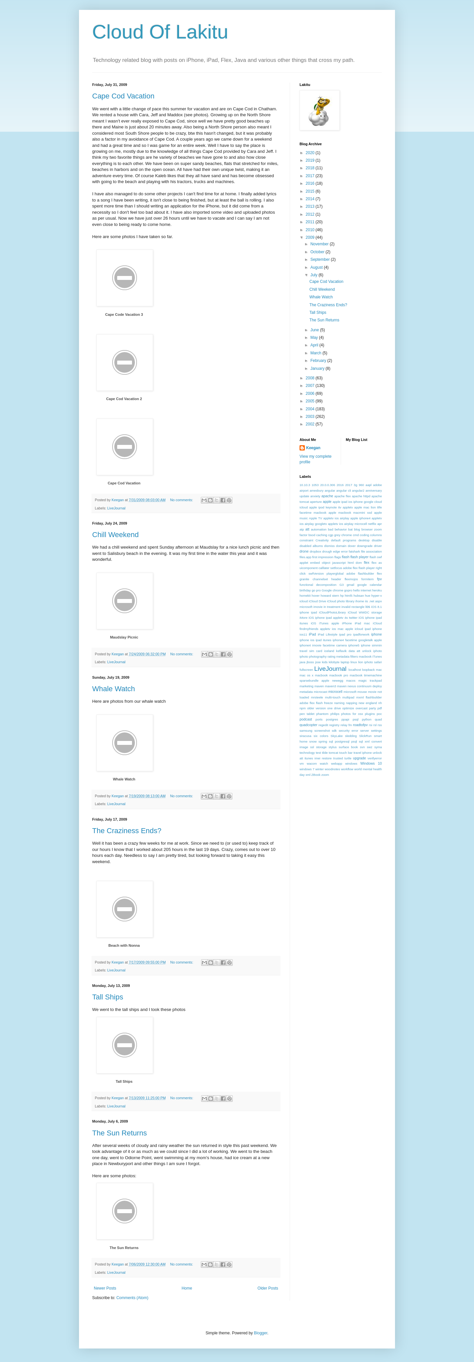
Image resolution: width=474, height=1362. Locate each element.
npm (303, 708)
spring (323, 741)
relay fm (346, 725)
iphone (376, 634)
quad (378, 719)
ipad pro (345, 634)
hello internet (362, 590)
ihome (360, 601)
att (307, 529)
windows (351, 763)
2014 (311, 199)
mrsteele (317, 697)
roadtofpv (360, 725)
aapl (369, 485)
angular (330, 490)
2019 (311, 160)
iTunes (377, 656)
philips (334, 714)
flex (366, 562)
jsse (318, 662)
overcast (361, 708)
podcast (306, 719)
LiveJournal (116, 508)
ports (319, 719)
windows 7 (307, 769)
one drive (334, 708)
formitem (367, 579)
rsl (375, 725)
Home (187, 1288)
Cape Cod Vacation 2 (124, 399)
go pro (316, 590)
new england (367, 703)
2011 (311, 222)
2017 (311, 176)
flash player (359, 557)
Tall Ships (107, 997)
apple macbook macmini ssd (350, 512)
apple (327, 502)
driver (378, 546)
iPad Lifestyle (327, 634)
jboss (310, 662)
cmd (356, 535)
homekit (305, 595)
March (316, 353)
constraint (306, 540)
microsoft (350, 692)
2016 (311, 183)
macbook (321, 675)
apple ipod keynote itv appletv (331, 507)
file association (371, 551)
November (320, 244)
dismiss (329, 546)
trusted (338, 758)
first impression (322, 557)
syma (378, 747)
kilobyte (334, 662)
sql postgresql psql (343, 741)
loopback (368, 669)
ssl (312, 747)
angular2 (358, 490)
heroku (377, 590)
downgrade (364, 546)
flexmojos (351, 579)
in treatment (332, 607)
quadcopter (308, 725)
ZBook (316, 774)
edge (336, 551)
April (314, 345)
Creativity (322, 540)
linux (354, 662)
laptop (345, 662)
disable (377, 540)
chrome (346, 535)
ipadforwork (361, 634)
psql (355, 719)
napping (351, 703)
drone (304, 551)
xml (307, 774)
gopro (348, 590)
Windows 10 (371, 763)
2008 (311, 378)
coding (364, 535)
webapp (336, 763)
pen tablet (307, 714)
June (315, 330)
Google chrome (332, 590)
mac (379, 669)
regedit (323, 725)
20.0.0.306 (327, 485)
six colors (321, 736)
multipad (348, 697)
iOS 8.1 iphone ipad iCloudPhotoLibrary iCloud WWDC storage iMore (341, 612)
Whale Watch (113, 689)
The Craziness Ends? (126, 831)
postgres (332, 719)
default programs (343, 540)
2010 (311, 230)
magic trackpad (370, 680)
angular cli (343, 490)
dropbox (315, 551)
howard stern (330, 595)
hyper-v (376, 595)
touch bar (345, 752)
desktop (364, 540)
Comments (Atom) (132, 1297)
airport (304, 490)
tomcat (333, 752)
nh (380, 703)
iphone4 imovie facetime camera (323, 645)
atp (302, 529)
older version (316, 708)
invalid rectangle (352, 607)
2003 (311, 416)
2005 (311, 401)
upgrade (359, 758)
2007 (311, 385)
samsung (306, 730)
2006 (311, 393)
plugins (370, 714)
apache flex (342, 496)
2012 (311, 214)
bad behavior (337, 529)
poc (379, 714)
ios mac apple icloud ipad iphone (357, 629)
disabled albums (311, 546)
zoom (325, 774)
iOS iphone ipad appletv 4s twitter (333, 617)
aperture (316, 502)
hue (367, 595)
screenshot (322, 730)
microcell (336, 692)
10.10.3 (305, 485)
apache (327, 496)
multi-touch (332, 697)
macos (350, 680)
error (344, 551)
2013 (311, 206)
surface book (348, 747)
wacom (312, 763)
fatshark (354, 551)
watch (324, 763)
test (318, 752)
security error (348, 730)
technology (307, 752)
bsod (311, 535)
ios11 (303, 634)
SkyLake (336, 736)
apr (379, 524)
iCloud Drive (317, 601)
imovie (318, 607)
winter (319, 769)
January (318, 368)
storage (321, 747)
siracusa (305, 736)
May (314, 337)
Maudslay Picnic (124, 637)
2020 (311, 152)
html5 (348, 595)
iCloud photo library (341, 601)
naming (339, 703)
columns (376, 535)
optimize (348, 708)
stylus (333, 747)
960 (361, 485)
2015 (311, 191)
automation (318, 529)
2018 (311, 168)
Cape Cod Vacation (123, 96)
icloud (304, 601)
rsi (370, 725)
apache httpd (361, 496)
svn (362, 747)
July (314, 275)
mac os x (306, 675)
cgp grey (334, 535)
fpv (379, 579)
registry (334, 725)
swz (369, 747)
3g (355, 485)
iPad (312, 634)
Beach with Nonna (124, 945)
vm (302, 763)
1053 (315, 485)
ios (367, 607)
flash (346, 557)
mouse (362, 692)
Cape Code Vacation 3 (124, 314)
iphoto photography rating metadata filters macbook (336, 656)
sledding (351, 736)
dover (352, 546)
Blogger (260, 1333)
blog (357, 529)
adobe (377, 485)
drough (327, 551)
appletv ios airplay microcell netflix (352, 524)
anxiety (315, 496)
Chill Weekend (115, 535)
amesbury (317, 490)
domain (341, 546)
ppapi (345, 719)
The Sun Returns (119, 1133)
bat (350, 529)
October (318, 252)
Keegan (313, 448)
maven (319, 686)
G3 (341, 584)
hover (316, 595)
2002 (311, 424)
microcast (320, 692)
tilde (325, 752)
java (302, 662)
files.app (305, 557)
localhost (355, 669)
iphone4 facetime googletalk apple (357, 640)
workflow (347, 769)
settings (376, 730)
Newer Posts (105, 1288)
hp (342, 595)
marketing (306, 686)
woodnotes (332, 769)
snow (313, 741)
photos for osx (352, 714)
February (318, 360)
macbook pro (338, 675)
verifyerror (375, 758)
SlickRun (365, 736)
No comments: (182, 500)
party (372, 708)
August (317, 267)
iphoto (377, 651)
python (366, 719)
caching (321, 535)
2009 (311, 237)
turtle (347, 758)
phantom (322, 714)
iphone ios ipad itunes (315, 640)
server (364, 730)
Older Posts (267, 1288)
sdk (334, 730)
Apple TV (315, 518)
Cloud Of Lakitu (160, 32)
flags (337, 557)
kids (325, 662)
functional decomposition (318, 584)
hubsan (359, 595)
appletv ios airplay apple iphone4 (346, 518)
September (320, 259)
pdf (380, 708)
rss (380, 725)
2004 (311, 409)
